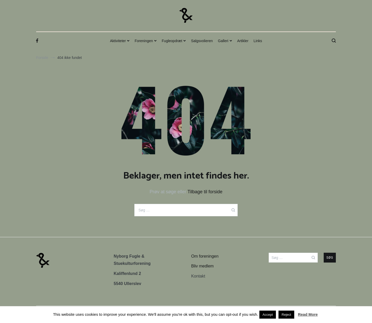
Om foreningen (205, 256)
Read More (308, 314)
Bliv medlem (202, 266)
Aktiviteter (118, 41)
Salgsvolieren (202, 41)
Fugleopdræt (172, 41)
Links (258, 41)
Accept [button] (267, 315)
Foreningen (144, 41)
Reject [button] (286, 315)
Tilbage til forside (205, 191)
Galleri (223, 41)
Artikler (243, 41)
